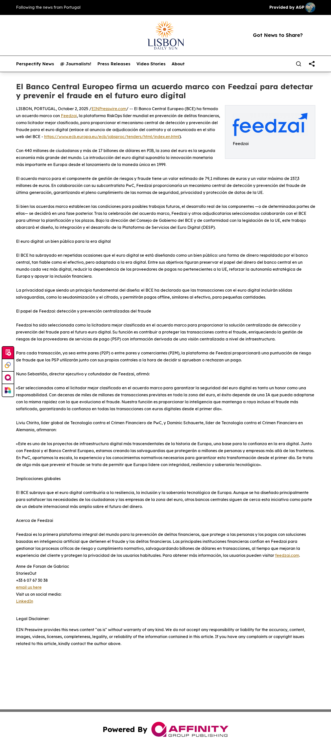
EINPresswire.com (109, 108)
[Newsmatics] (8, 390)
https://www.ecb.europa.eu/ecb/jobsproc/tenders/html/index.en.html (111, 136)
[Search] (299, 64)
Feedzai (69, 115)
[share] (311, 63)
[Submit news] (8, 353)
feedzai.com (287, 555)
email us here (29, 587)
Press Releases (113, 63)
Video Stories (151, 63)
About (178, 63)
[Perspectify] (8, 365)
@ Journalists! (75, 63)
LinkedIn (24, 601)
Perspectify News (35, 63)
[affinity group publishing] (8, 378)
